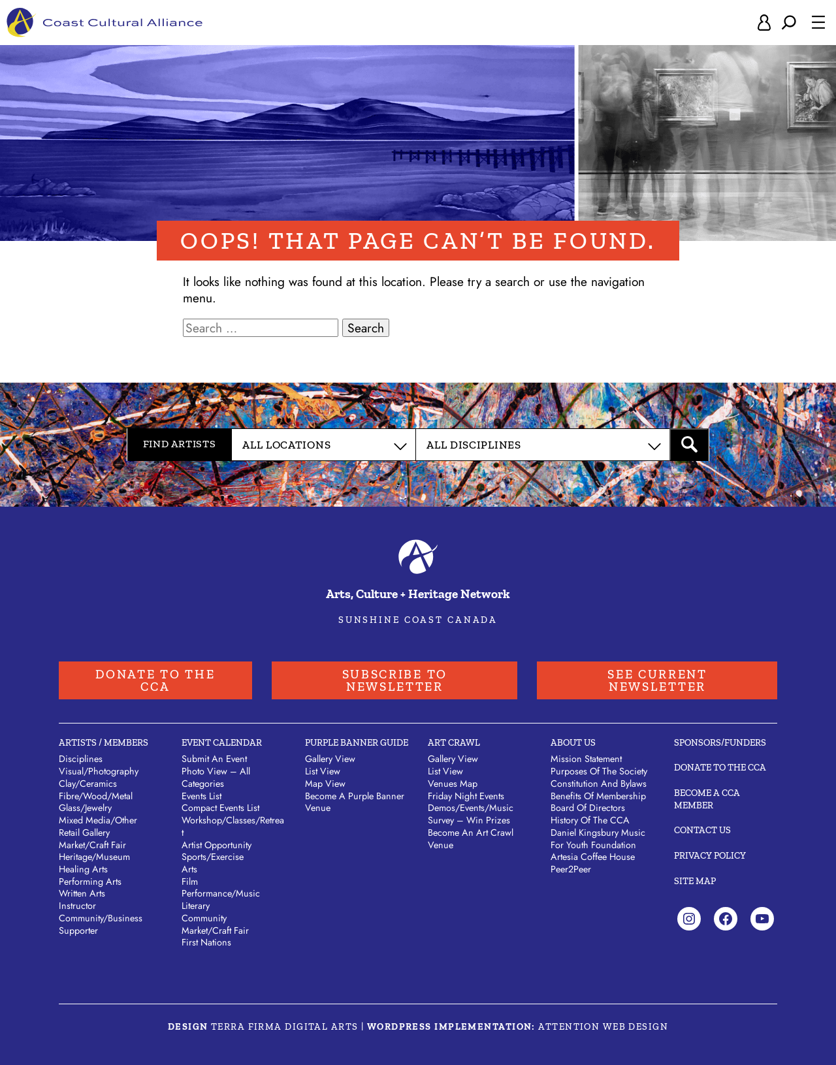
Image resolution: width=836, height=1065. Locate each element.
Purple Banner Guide (356, 742)
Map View (325, 783)
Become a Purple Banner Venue (354, 802)
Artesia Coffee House (593, 856)
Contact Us (702, 830)
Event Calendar (222, 742)
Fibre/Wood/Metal (96, 796)
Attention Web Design (603, 1026)
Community (204, 918)
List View (322, 771)
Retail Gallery (84, 832)
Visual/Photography (98, 771)
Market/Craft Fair (92, 844)
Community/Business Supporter (100, 924)
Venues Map (452, 783)
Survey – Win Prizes (469, 820)
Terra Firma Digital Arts (285, 1026)
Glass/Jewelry (85, 807)
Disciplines (81, 758)
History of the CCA (590, 820)
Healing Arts (83, 869)
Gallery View (330, 758)
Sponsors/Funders (720, 742)
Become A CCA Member (707, 799)
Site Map (695, 881)
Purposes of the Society (599, 771)
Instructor (77, 905)
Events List (201, 796)
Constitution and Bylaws (599, 783)
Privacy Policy (710, 855)
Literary (196, 905)
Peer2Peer (571, 869)
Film (190, 881)
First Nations (206, 942)
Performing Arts (90, 881)
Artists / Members (103, 742)
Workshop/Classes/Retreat (233, 826)
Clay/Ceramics (88, 783)
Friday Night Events (466, 796)
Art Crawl (454, 742)
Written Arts (82, 893)
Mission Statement (586, 758)
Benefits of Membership (598, 796)
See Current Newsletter (657, 680)
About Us (573, 742)
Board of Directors (588, 807)
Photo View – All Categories (216, 777)
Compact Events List (220, 807)
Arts (189, 869)
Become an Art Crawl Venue (470, 838)
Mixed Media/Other (98, 820)
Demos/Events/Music (470, 807)
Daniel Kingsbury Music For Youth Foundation (598, 838)
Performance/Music (221, 893)
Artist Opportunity (216, 844)
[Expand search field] (789, 23)
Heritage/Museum (94, 856)
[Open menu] (818, 22)
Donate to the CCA (155, 680)
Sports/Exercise (213, 856)
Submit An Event (214, 758)
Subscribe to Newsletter (394, 680)
